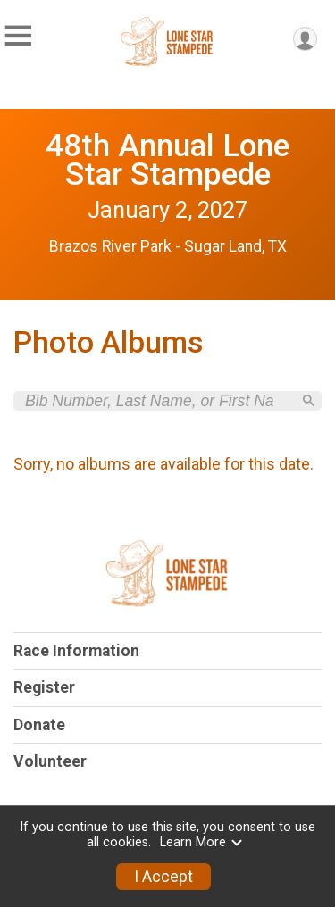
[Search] (308, 400)
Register (44, 687)
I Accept (163, 877)
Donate (39, 725)
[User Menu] (305, 39)
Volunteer (50, 761)
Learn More (202, 842)
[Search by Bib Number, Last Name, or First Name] (157, 401)
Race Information (76, 651)
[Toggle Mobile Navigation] (18, 36)
